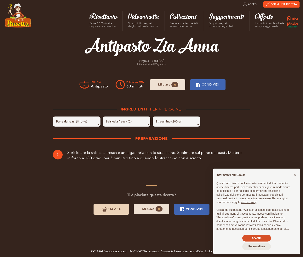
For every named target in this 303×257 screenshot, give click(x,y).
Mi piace (168, 84)
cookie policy (248, 202)
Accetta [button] (257, 238)
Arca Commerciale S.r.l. (115, 251)
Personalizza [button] (257, 246)
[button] (295, 175)
